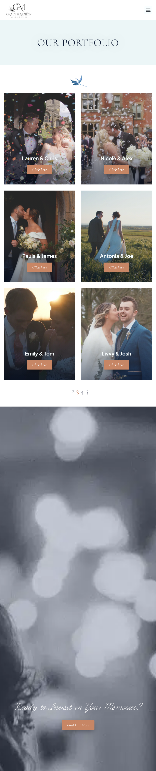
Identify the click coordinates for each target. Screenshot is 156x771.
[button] (148, 10)
